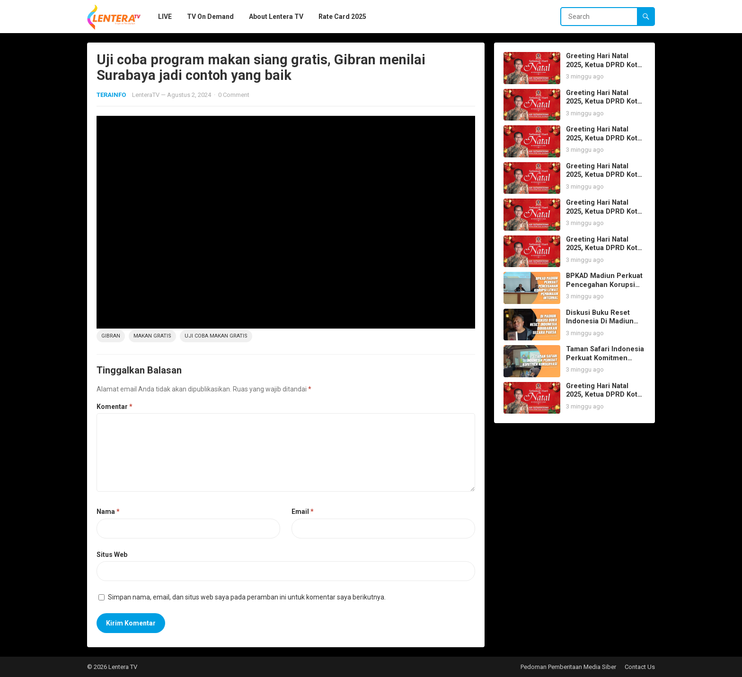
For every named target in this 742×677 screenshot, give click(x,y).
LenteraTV (145, 94)
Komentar (114, 406)
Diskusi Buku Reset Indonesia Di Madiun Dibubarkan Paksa (600, 321)
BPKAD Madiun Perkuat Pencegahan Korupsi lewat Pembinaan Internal (604, 289)
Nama (108, 511)
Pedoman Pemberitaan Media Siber (568, 666)
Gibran (110, 336)
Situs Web (112, 554)
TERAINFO (111, 94)
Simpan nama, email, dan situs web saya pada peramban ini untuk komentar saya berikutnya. (247, 597)
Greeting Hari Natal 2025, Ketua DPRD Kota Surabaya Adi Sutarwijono (603, 69)
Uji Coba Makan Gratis (216, 336)
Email (303, 511)
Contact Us (640, 666)
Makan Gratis (152, 336)
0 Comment (233, 94)
